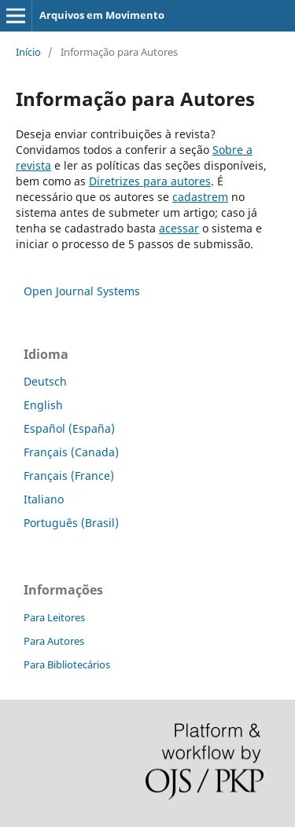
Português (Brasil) (71, 522)
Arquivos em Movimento (101, 15)
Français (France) (69, 475)
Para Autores (54, 641)
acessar (179, 228)
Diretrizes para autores (150, 181)
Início (28, 52)
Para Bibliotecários (67, 664)
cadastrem (200, 196)
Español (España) (69, 428)
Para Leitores (54, 617)
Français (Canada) (71, 452)
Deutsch (45, 381)
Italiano (44, 499)
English (43, 404)
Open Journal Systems (82, 291)
